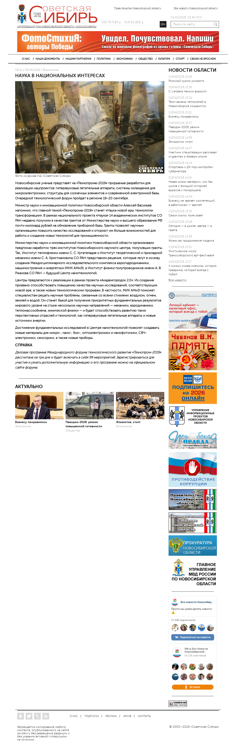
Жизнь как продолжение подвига (191, 240)
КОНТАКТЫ (144, 716)
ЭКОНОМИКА (124, 58)
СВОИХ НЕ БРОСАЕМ (203, 58)
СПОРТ (180, 58)
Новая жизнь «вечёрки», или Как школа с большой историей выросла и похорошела (191, 186)
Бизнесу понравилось (31, 422)
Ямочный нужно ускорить (186, 80)
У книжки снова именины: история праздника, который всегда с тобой (192, 270)
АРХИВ (127, 716)
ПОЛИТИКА (104, 58)
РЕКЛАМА (111, 716)
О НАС (26, 58)
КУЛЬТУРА (164, 58)
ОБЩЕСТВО (145, 58)
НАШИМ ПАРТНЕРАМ (78, 58)
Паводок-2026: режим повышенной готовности (84, 424)
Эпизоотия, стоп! (128, 422)
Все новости (177, 280)
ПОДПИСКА (91, 716)
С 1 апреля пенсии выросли (188, 91)
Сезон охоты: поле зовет (186, 215)
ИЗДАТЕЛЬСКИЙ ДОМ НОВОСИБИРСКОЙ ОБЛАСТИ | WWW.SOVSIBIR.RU (59, 14)
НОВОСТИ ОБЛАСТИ (192, 70)
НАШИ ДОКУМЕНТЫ (48, 58)
